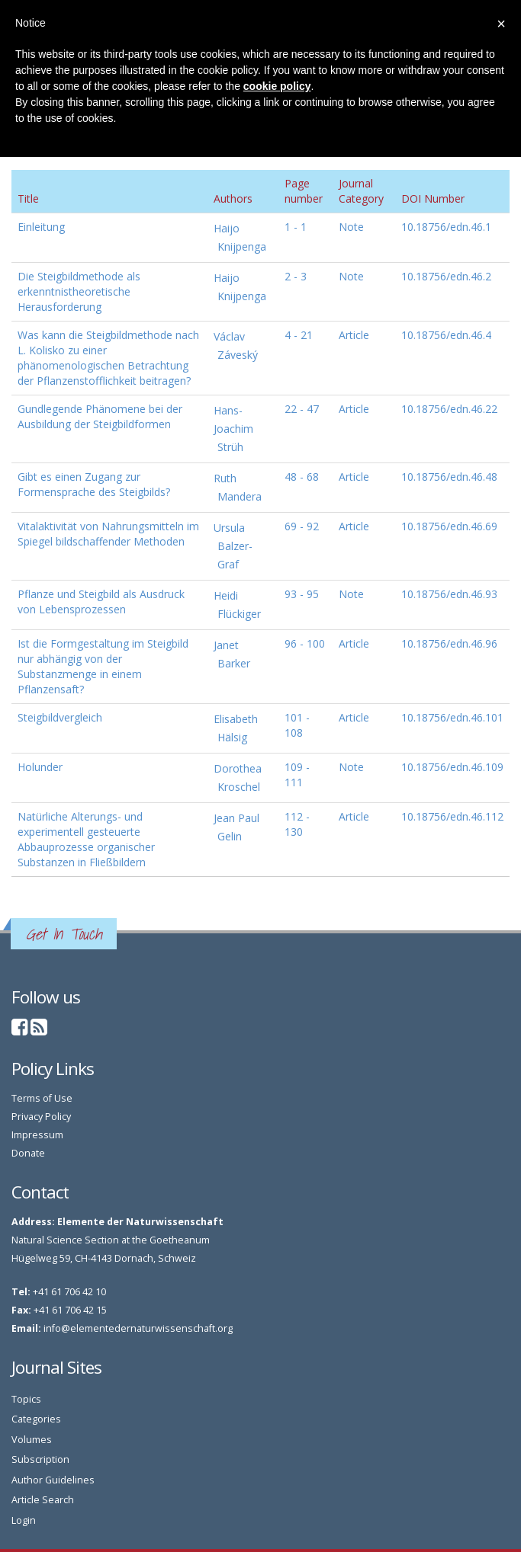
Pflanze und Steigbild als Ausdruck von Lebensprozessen (101, 601)
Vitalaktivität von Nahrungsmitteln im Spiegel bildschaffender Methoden (108, 534)
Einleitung (41, 226)
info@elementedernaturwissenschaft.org (138, 1328)
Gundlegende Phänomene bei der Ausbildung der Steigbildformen (100, 416)
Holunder (40, 767)
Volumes (31, 1439)
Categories (36, 1419)
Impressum (37, 1134)
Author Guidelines (53, 1480)
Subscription (40, 1459)
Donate (28, 1153)
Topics (26, 1399)
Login (23, 1520)
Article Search (42, 1499)
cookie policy (277, 86)
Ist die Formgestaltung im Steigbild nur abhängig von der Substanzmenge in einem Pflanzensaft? (103, 666)
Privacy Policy (41, 1116)
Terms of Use (41, 1098)
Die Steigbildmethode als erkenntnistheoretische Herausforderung (79, 291)
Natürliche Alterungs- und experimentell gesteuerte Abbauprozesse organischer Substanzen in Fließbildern (86, 839)
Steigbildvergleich (60, 717)
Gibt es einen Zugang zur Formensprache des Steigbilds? (94, 484)
